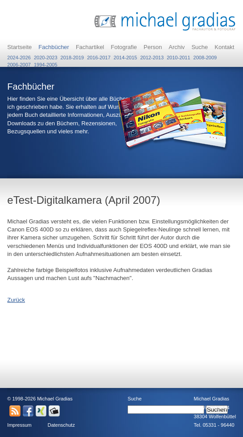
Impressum (19, 425)
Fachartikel (90, 47)
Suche (199, 47)
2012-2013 (152, 55)
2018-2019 (72, 55)
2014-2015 (125, 55)
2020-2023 (46, 55)
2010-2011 (178, 55)
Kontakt (224, 47)
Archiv (177, 47)
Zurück (16, 300)
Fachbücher (53, 47)
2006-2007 (19, 62)
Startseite (19, 47)
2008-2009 (205, 55)
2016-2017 (99, 55)
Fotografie (124, 47)
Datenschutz (61, 425)
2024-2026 (19, 55)
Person (153, 47)
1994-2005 (46, 62)
